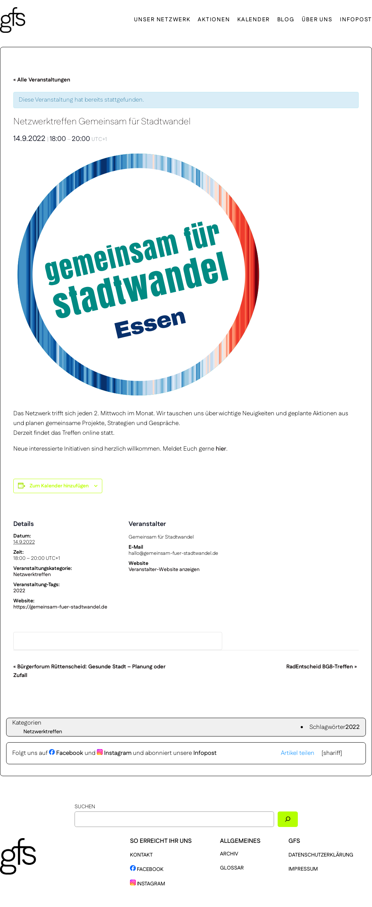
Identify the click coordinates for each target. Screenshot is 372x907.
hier (221, 448)
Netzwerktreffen (32, 574)
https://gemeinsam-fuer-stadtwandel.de (60, 607)
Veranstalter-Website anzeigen (164, 569)
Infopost (204, 753)
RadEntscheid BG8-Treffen (321, 667)
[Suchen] (288, 819)
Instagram (114, 753)
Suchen (85, 806)
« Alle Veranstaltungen (41, 80)
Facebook (66, 753)
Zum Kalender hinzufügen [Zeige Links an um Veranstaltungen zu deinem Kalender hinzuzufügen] (59, 486)
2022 (19, 590)
